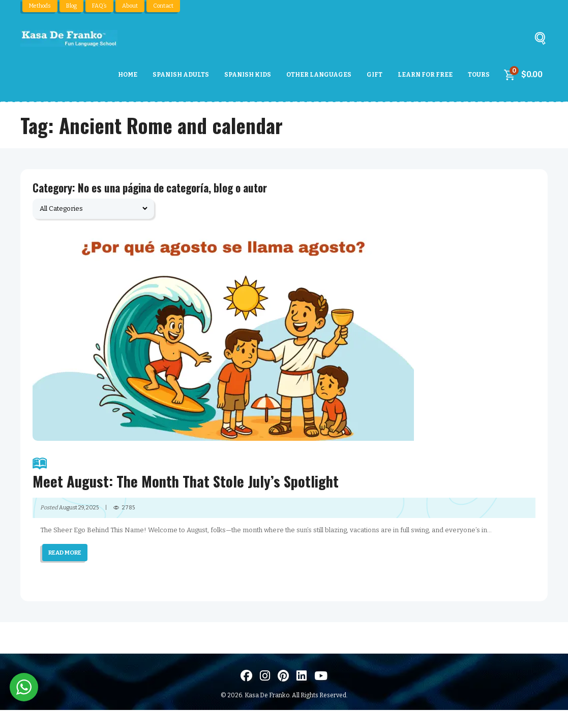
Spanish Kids (247, 74)
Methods (39, 6)
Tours (479, 74)
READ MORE (65, 553)
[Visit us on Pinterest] (283, 677)
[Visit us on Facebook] (246, 677)
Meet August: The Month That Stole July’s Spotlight (284, 474)
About (128, 6)
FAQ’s (99, 6)
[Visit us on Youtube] (320, 677)
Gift (374, 74)
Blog (71, 6)
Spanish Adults (181, 74)
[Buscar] (540, 41)
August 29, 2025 (79, 508)
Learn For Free (425, 74)
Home (127, 74)
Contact (161, 6)
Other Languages (318, 74)
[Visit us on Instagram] (265, 677)
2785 (129, 508)
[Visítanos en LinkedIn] (301, 677)
